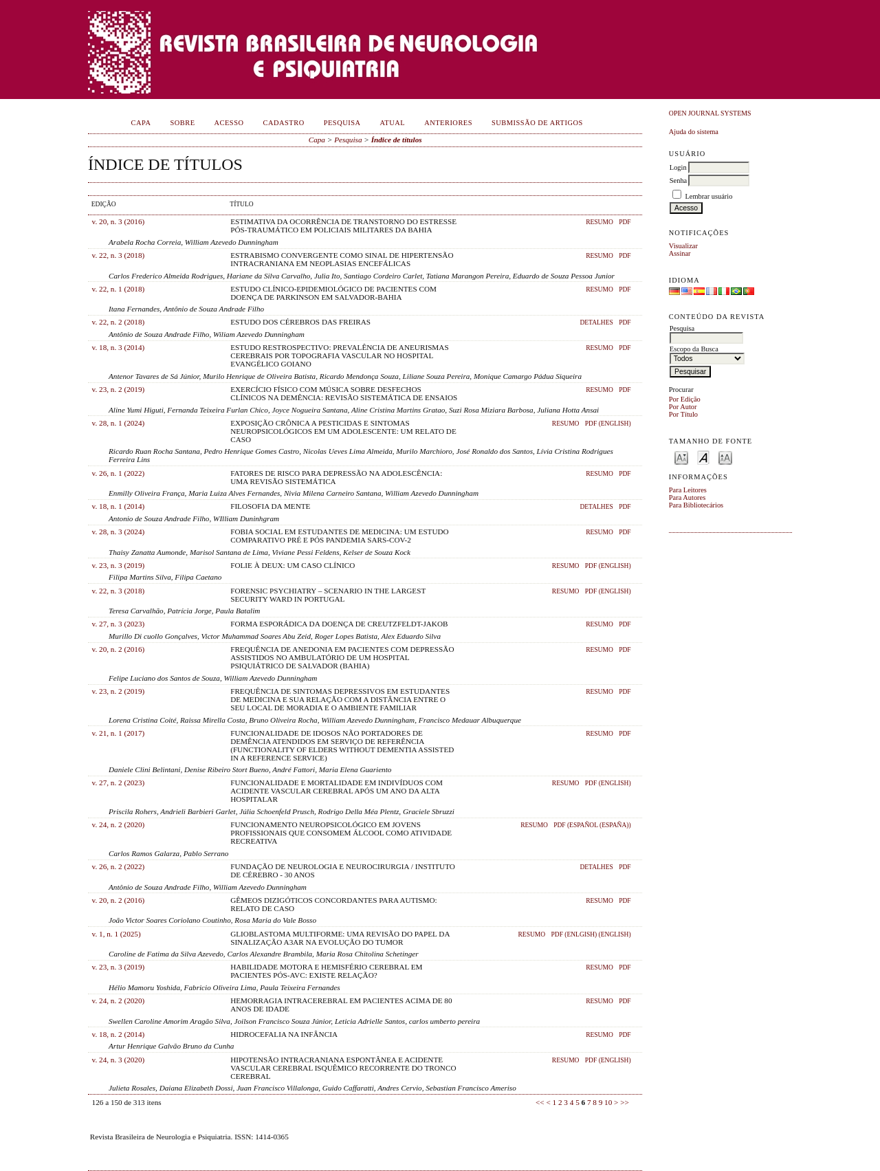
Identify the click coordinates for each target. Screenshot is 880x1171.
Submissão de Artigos (537, 123)
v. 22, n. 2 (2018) (118, 322)
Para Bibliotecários (696, 505)
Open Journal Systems (710, 113)
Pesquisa (342, 123)
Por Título (683, 414)
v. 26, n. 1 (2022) (118, 473)
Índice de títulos (396, 139)
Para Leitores (688, 490)
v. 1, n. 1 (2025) (116, 934)
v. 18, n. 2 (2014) (118, 1034)
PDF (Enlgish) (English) (590, 934)
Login (678, 167)
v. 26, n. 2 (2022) (118, 866)
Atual (393, 123)
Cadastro (284, 123)
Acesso (229, 123)
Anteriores (448, 123)
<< (540, 1102)
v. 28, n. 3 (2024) (118, 531)
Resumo (599, 222)
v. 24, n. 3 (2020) (118, 1059)
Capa (141, 123)
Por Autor (683, 407)
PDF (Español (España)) (591, 825)
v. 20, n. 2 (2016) (118, 649)
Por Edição (685, 399)
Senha (678, 180)
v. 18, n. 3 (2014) (118, 347)
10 (608, 1102)
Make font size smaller (681, 457)
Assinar (680, 253)
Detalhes (596, 322)
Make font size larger (725, 457)
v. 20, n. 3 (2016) (118, 221)
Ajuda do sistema (693, 131)
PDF (624, 222)
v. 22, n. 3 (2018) (118, 255)
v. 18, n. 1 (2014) (118, 506)
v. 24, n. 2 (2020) (118, 824)
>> (624, 1102)
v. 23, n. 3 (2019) (118, 565)
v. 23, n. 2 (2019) (118, 389)
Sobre (182, 123)
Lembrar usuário (708, 196)
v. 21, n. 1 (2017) (118, 733)
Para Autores (687, 497)
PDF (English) (608, 423)
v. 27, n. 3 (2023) (118, 624)
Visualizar (683, 246)
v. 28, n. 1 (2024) (118, 423)
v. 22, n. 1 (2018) (118, 289)
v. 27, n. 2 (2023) (118, 782)
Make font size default (703, 457)
